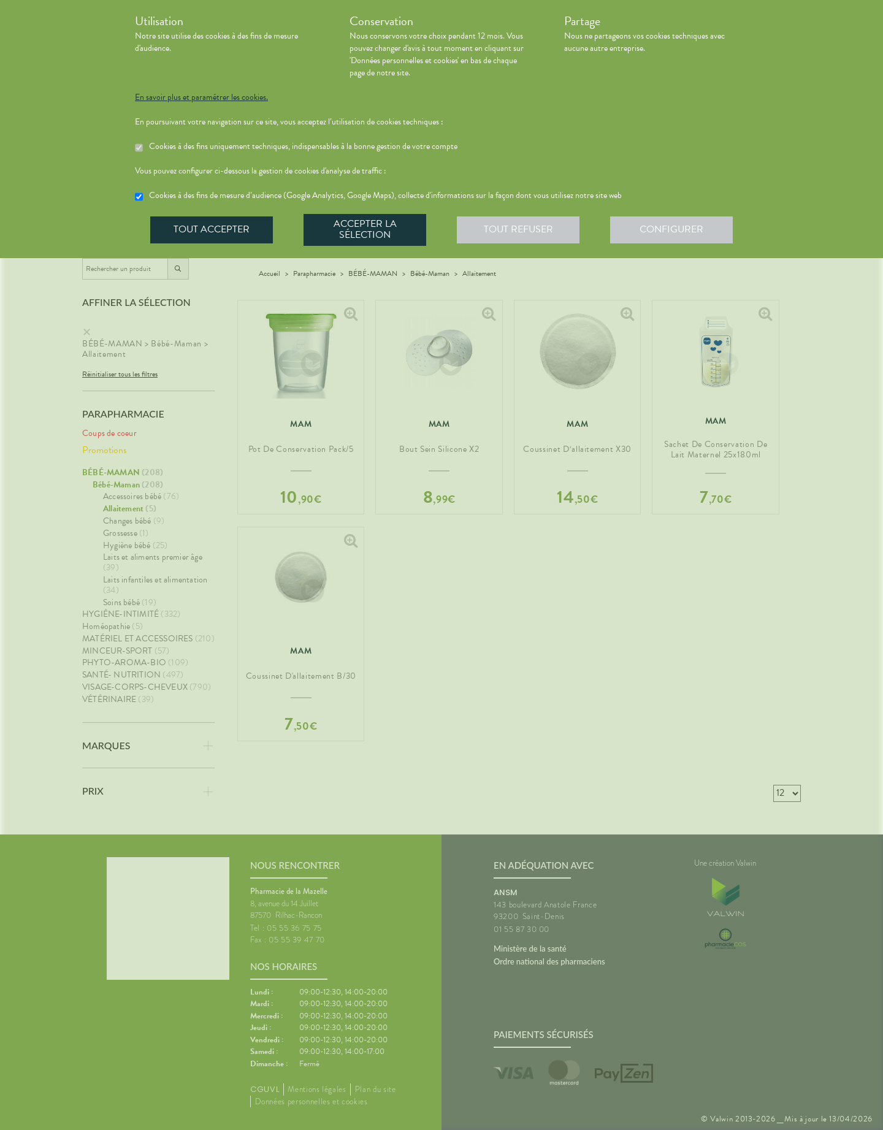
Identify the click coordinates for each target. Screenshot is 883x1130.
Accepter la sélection (365, 229)
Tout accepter (212, 229)
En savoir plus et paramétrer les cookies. (201, 97)
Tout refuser (518, 229)
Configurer (671, 229)
